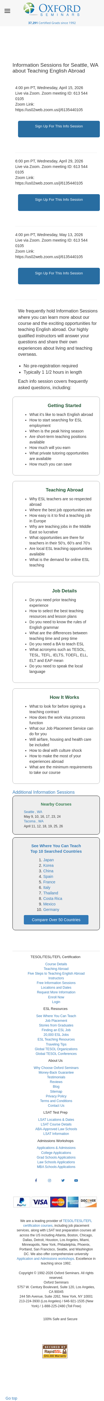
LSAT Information (56, 1134)
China (48, 871)
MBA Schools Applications (56, 1167)
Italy (46, 887)
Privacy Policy (56, 1096)
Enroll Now (56, 997)
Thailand (50, 893)
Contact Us (56, 1106)
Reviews (56, 1082)
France (49, 882)
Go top (11, 1398)
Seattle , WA (33, 812)
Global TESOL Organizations (56, 1049)
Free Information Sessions (56, 983)
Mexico (49, 904)
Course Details (56, 964)
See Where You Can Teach (56, 1016)
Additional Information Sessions (43, 792)
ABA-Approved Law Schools (56, 1129)
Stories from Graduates (56, 1025)
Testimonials (56, 1077)
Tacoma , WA (34, 821)
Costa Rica (52, 898)
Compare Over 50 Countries (56, 920)
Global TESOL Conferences (56, 1054)
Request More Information (56, 992)
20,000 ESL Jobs (56, 1035)
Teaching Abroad (56, 969)
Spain (48, 876)
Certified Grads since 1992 (52, 23)
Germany (51, 909)
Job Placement (56, 1021)
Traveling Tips (56, 1044)
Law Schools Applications (56, 1162)
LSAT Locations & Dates (56, 1120)
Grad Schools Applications (56, 1157)
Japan (48, 860)
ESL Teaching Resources (56, 1039)
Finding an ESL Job (56, 1030)
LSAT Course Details (56, 1124)
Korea (48, 865)
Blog (56, 1087)
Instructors (56, 978)
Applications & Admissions (56, 1148)
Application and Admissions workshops (45, 1259)
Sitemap (56, 1091)
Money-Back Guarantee (56, 1072)
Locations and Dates (56, 988)
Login (56, 1002)
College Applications (56, 1153)
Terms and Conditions (56, 1101)
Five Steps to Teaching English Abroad (56, 973)
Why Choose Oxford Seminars (56, 1068)
